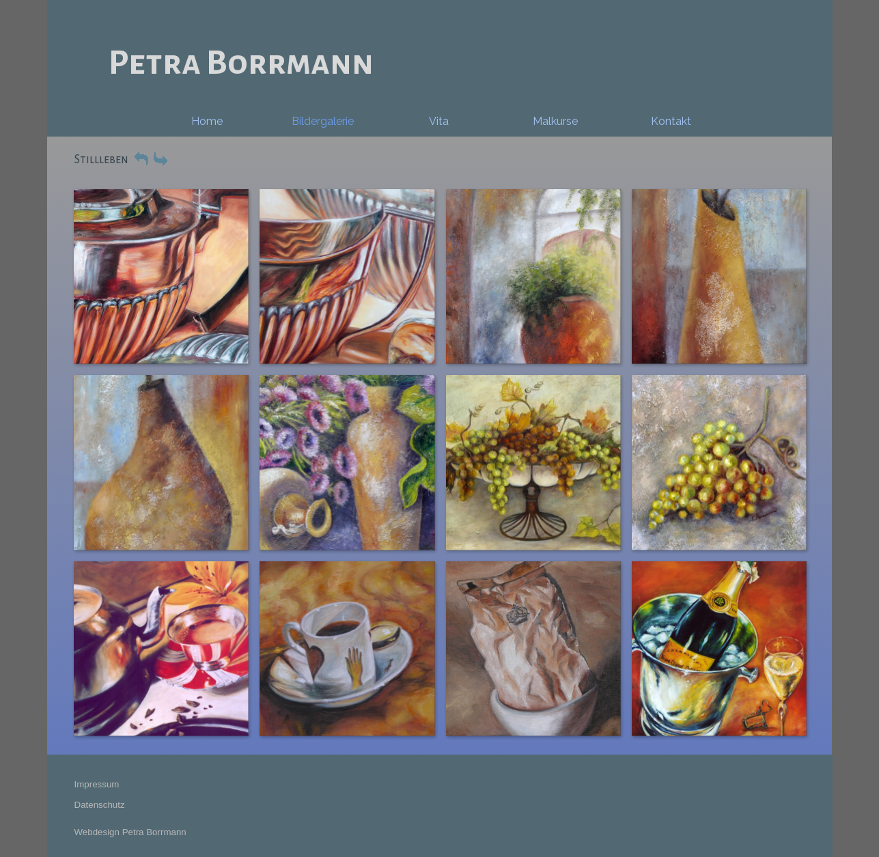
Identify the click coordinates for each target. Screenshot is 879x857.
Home (207, 121)
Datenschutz (99, 805)
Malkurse (555, 121)
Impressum (97, 784)
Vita (439, 121)
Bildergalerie (323, 121)
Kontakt (671, 121)
